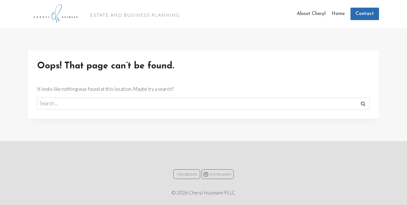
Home (338, 13)
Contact (365, 13)
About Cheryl (311, 13)
